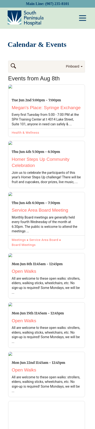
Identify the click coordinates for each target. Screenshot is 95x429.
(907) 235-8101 (57, 4)
